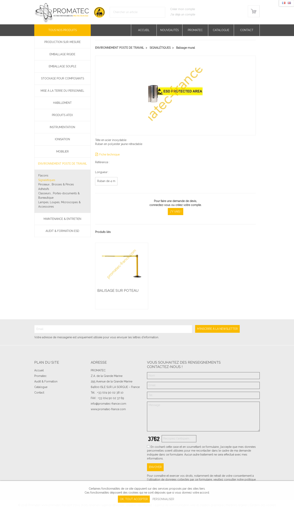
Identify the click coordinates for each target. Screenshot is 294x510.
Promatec (195, 30)
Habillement (62, 102)
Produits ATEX (62, 115)
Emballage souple (62, 66)
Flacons (43, 175)
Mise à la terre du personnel (62, 90)
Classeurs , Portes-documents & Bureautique (59, 195)
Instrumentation (62, 127)
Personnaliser (163, 499)
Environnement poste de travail (62, 163)
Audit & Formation (45, 381)
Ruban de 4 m (106, 181)
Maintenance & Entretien (62, 218)
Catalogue (221, 30)
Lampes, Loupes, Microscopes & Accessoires (59, 204)
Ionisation (62, 139)
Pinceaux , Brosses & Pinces (56, 184)
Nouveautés (169, 30)
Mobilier (62, 151)
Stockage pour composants (62, 78)
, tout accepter (134, 499)
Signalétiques (46, 180)
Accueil (144, 30)
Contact (246, 30)
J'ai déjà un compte (182, 14)
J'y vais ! (175, 211)
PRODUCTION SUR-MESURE (62, 42)
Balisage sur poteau (117, 291)
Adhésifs (43, 189)
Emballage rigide (62, 54)
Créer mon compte (182, 9)
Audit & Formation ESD (62, 231)
